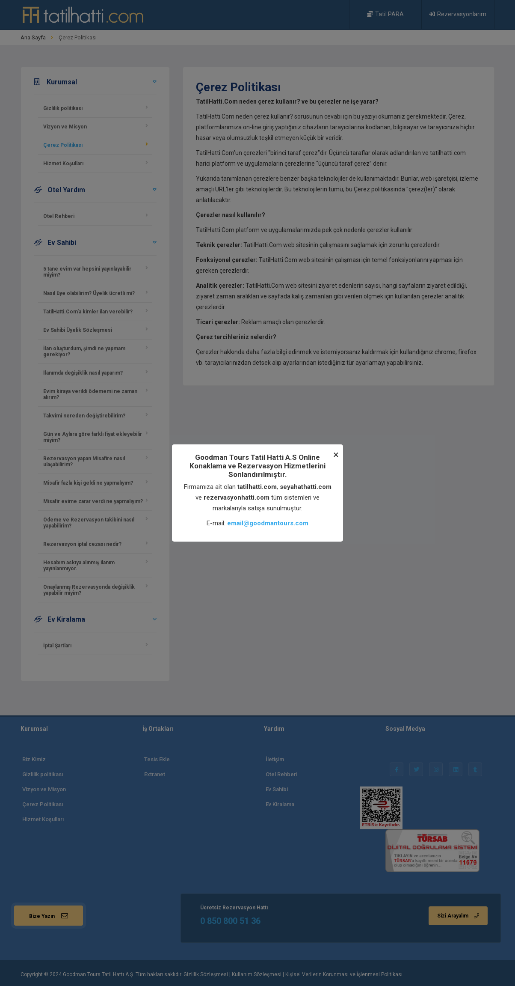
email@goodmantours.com (267, 523)
